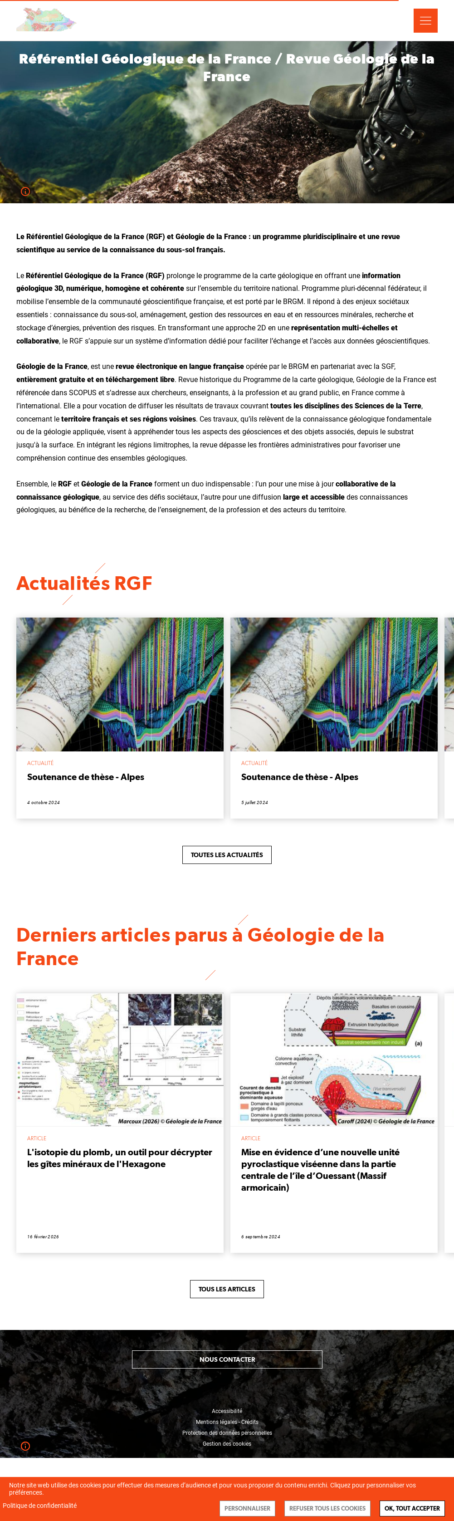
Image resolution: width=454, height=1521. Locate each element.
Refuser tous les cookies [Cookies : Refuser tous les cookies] (327, 1508)
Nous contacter (227, 1359)
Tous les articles (227, 1289)
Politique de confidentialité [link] (40, 1505)
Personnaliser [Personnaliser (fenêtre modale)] (247, 1508)
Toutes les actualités (227, 855)
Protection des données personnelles (227, 1433)
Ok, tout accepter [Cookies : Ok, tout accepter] (412, 1508)
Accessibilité (227, 1411)
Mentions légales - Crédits (227, 1422)
